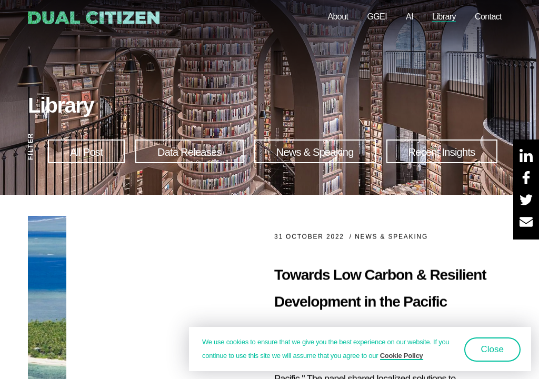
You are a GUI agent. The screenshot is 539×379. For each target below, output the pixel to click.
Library (444, 16)
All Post (86, 152)
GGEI (377, 16)
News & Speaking (315, 152)
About (337, 16)
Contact (488, 16)
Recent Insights (441, 152)
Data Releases (189, 152)
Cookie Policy (401, 355)
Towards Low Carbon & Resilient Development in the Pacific (380, 290)
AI (409, 16)
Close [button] (492, 349)
